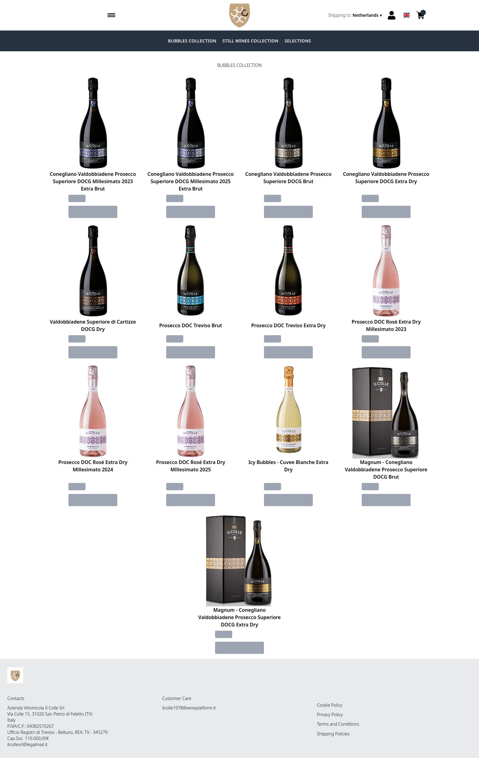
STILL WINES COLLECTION (250, 41)
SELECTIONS (298, 41)
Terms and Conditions (338, 724)
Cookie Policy (329, 705)
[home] (239, 15)
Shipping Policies (333, 734)
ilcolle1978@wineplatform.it (189, 708)
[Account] (391, 15)
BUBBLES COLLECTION (192, 41)
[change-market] (355, 15)
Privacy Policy (329, 714)
